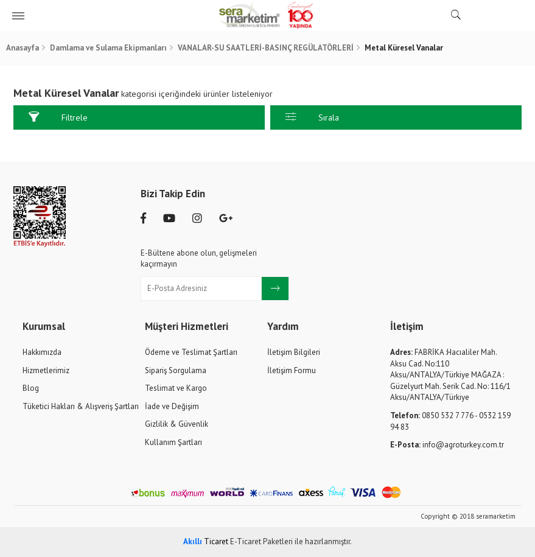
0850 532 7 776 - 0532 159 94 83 (450, 421)
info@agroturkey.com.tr (447, 445)
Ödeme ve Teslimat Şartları (191, 352)
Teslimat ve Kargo (176, 388)
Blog (31, 388)
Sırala (312, 117)
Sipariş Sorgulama (175, 370)
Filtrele (58, 117)
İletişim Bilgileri (293, 352)
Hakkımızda (42, 352)
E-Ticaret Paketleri (261, 541)
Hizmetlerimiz (46, 370)
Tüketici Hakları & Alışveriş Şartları (81, 406)
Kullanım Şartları (173, 442)
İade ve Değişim (172, 406)
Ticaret (205, 541)
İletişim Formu (291, 370)
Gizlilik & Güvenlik (176, 424)
